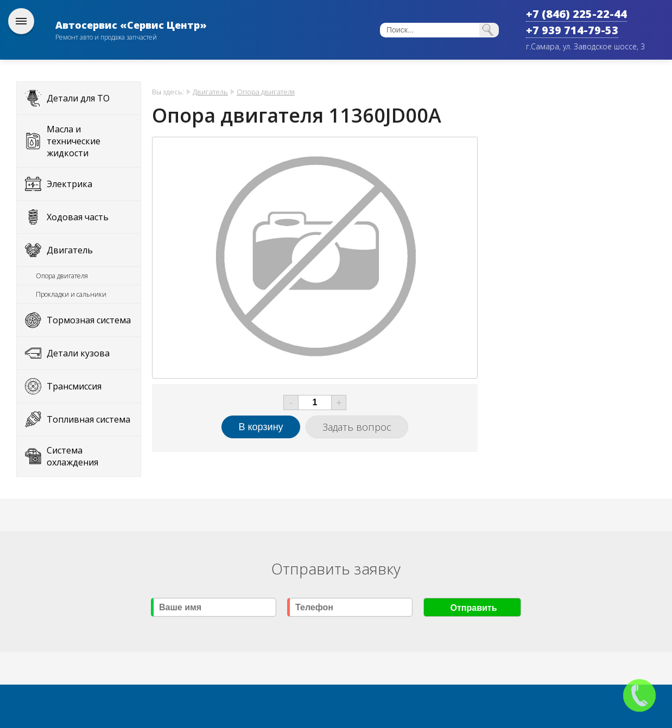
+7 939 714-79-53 (572, 30)
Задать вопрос (356, 426)
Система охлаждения (72, 456)
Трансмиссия (74, 386)
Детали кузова (78, 353)
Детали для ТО (78, 98)
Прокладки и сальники (71, 294)
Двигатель (70, 250)
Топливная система (88, 419)
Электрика (69, 184)
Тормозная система (89, 320)
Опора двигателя (62, 275)
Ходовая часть (78, 217)
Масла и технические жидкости (73, 141)
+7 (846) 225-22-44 (576, 14)
